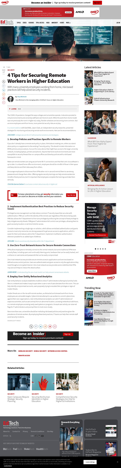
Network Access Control (57, 351)
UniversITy (55, 22)
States (24, 22)
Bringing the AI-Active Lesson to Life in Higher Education (102, 82)
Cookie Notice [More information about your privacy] (8, 466)
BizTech (7, 449)
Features (31, 22)
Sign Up (96, 3)
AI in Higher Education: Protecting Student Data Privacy (103, 303)
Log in (118, 23)
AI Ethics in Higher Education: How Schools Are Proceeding (104, 312)
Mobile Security (40, 351)
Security (9, 67)
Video (47, 22)
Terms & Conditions (37, 431)
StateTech (29, 449)
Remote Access (24, 355)
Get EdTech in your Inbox (91, 430)
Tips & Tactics (40, 22)
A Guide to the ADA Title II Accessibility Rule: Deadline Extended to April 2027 (104, 294)
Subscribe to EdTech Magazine (93, 451)
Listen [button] (13, 109)
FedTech (17, 449)
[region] (60, 462)
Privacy (25, 431)
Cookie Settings (90, 462)
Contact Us (16, 431)
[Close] (117, 462)
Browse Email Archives (90, 435)
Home (4, 67)
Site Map (50, 431)
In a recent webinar (14, 128)
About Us (6, 431)
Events (62, 22)
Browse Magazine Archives (92, 455)
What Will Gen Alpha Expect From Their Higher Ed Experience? (104, 74)
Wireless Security (25, 351)
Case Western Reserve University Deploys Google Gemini (103, 320)
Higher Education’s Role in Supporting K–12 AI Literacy (104, 90)
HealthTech (42, 449)
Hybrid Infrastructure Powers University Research (104, 99)
